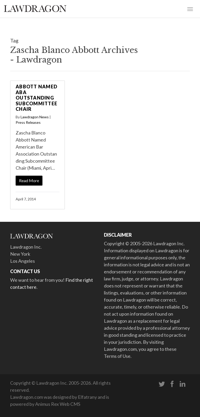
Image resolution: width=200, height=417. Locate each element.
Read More (29, 180)
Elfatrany (87, 397)
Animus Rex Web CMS (57, 404)
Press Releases (28, 122)
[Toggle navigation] (190, 8)
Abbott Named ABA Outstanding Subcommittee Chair (36, 98)
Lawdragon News (35, 117)
